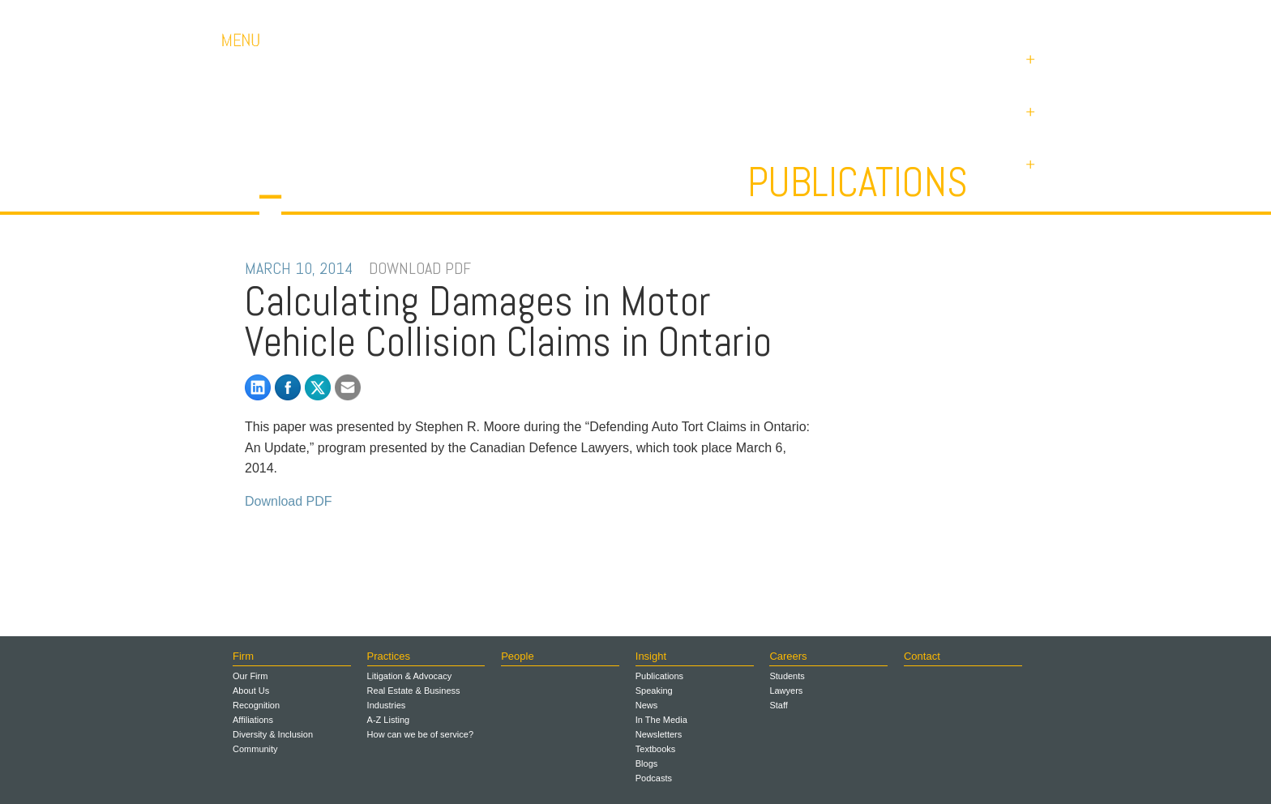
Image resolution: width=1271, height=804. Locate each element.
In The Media (661, 720)
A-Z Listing (388, 720)
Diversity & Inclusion (273, 734)
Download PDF (288, 501)
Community (255, 749)
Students (786, 676)
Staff (778, 705)
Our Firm (250, 676)
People (517, 656)
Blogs (647, 763)
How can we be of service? (420, 734)
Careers (862, 15)
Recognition (256, 705)
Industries (386, 705)
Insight (651, 656)
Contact (935, 15)
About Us (251, 690)
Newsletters (659, 734)
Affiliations (253, 720)
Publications (857, 182)
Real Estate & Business (413, 690)
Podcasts (654, 778)
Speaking (654, 690)
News (647, 705)
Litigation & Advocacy (409, 676)
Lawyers (785, 690)
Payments (1016, 15)
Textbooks (656, 749)
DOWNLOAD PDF (420, 268)
